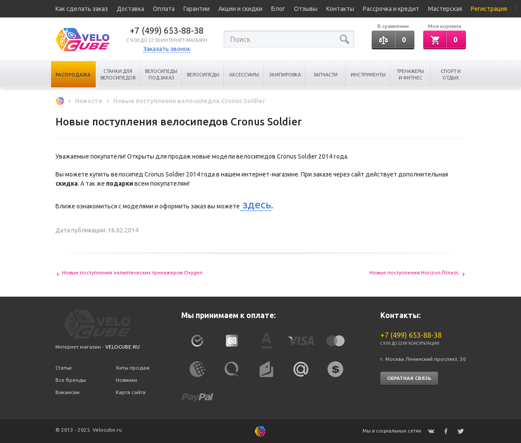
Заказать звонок (166, 48)
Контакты (340, 8)
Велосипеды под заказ (161, 74)
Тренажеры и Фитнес (410, 74)
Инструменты (368, 74)
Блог (278, 8)
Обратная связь (409, 378)
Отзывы (305, 8)
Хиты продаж (133, 367)
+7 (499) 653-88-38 (167, 30)
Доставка (130, 8)
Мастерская (445, 8)
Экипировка (285, 74)
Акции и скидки (240, 8)
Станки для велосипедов (117, 74)
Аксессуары (244, 74)
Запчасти (326, 74)
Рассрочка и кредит (391, 8)
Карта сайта (130, 392)
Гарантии (196, 8)
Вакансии (67, 392)
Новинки (126, 380)
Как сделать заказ (81, 8)
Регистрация (489, 8)
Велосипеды (203, 74)
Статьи (63, 367)
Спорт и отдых (451, 74)
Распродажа (73, 74)
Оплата (164, 8)
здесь (255, 205)
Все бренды (70, 380)
